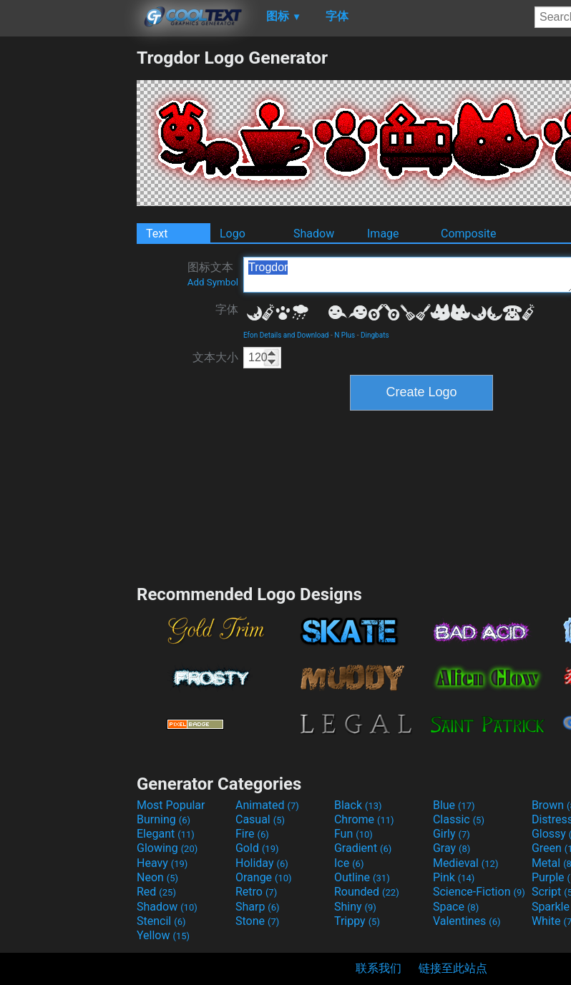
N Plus (344, 335)
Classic (458, 819)
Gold (257, 848)
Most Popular (171, 805)
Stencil (161, 921)
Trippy (357, 921)
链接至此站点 (453, 968)
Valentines (467, 921)
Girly (451, 834)
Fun (353, 834)
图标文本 (212, 274)
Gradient (362, 848)
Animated (267, 805)
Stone (257, 921)
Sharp (257, 906)
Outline (362, 877)
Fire (252, 834)
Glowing (167, 848)
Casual (260, 819)
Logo (232, 233)
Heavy (162, 863)
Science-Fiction (479, 891)
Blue (454, 805)
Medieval (466, 863)
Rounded (366, 891)
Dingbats (375, 335)
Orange (263, 877)
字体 (226, 309)
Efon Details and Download (285, 335)
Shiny (355, 906)
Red (156, 891)
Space (456, 906)
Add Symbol (212, 282)
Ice (348, 863)
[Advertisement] (68, 261)
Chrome (364, 819)
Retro (256, 891)
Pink (454, 877)
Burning (163, 819)
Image (383, 233)
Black (358, 805)
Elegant (166, 834)
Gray (451, 848)
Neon (157, 877)
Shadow (313, 233)
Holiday (261, 863)
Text (156, 233)
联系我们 (378, 968)
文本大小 (215, 357)
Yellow (163, 935)
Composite (469, 233)
